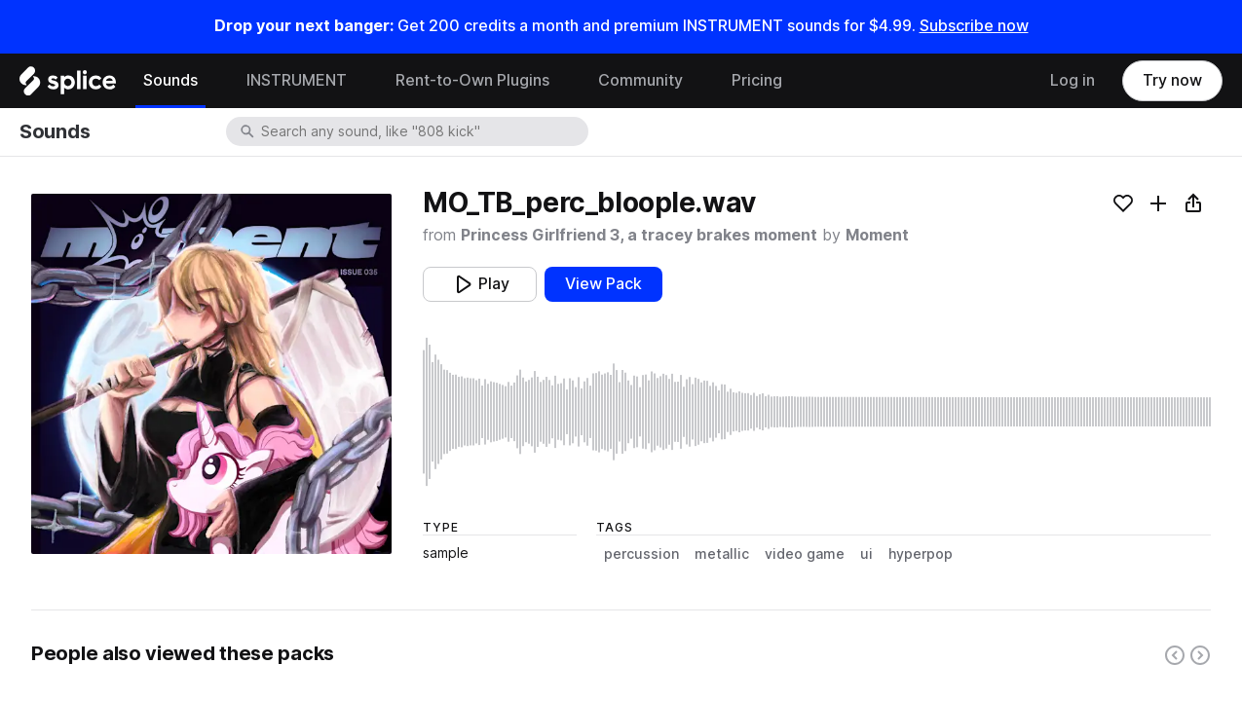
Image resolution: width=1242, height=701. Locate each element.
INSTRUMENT (296, 80)
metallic (722, 554)
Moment (877, 235)
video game (805, 554)
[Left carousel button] (1174, 655)
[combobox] (422, 131)
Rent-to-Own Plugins (472, 80)
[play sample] (817, 412)
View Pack (603, 284)
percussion (641, 554)
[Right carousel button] (1200, 655)
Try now (1172, 80)
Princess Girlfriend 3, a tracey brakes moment (639, 235)
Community (640, 80)
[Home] (67, 85)
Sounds (170, 80)
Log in (1072, 80)
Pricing (757, 80)
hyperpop (920, 554)
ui (866, 554)
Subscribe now (974, 26)
